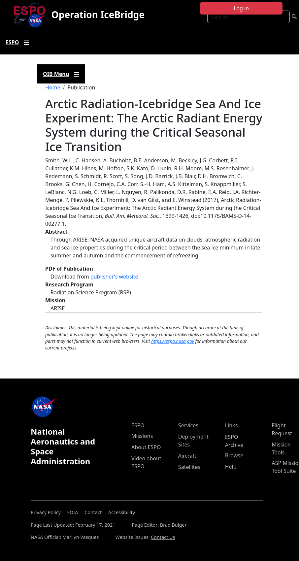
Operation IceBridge (98, 14)
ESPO (138, 425)
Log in (241, 8)
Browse (234, 455)
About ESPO (146, 447)
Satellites (189, 467)
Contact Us (163, 537)
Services (188, 425)
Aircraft (187, 455)
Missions (142, 436)
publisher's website (114, 276)
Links (231, 425)
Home (52, 87)
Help (231, 466)
